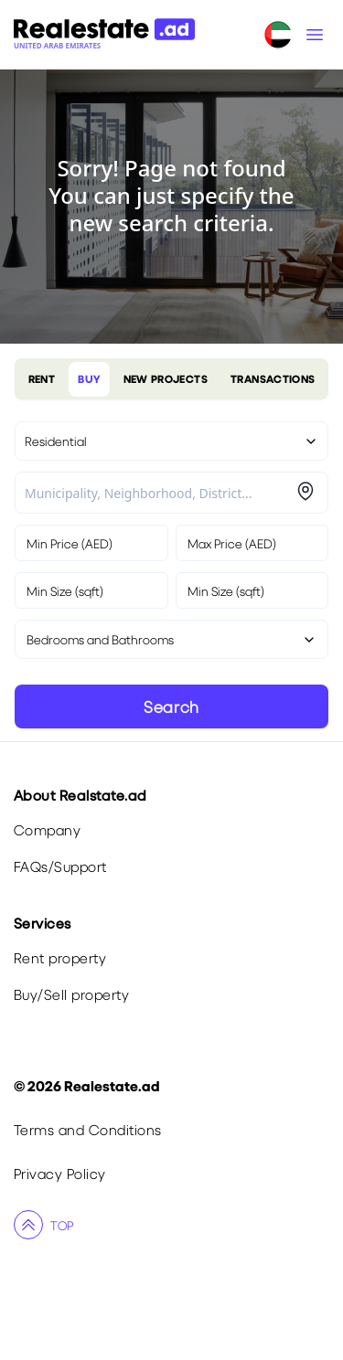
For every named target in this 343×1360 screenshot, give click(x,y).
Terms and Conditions (88, 1129)
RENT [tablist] (41, 379)
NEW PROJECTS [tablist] (165, 379)
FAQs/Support (60, 866)
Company (47, 829)
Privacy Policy (60, 1173)
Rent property (60, 957)
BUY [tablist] (89, 379)
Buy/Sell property (71, 994)
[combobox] (158, 492)
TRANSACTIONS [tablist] (272, 379)
